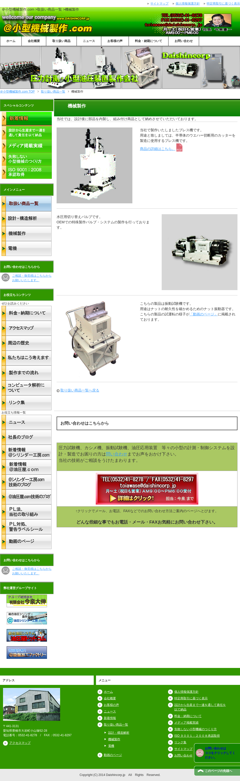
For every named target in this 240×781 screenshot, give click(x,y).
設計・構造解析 (118, 732)
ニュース (89, 41)
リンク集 (180, 742)
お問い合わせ (184, 41)
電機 (111, 746)
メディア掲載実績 (186, 722)
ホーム (10, 41)
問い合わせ (116, 454)
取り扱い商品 (61, 41)
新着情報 (110, 718)
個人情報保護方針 (186, 691)
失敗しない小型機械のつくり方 (195, 729)
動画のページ (113, 755)
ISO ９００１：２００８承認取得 (197, 735)
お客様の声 (115, 41)
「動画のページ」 (203, 314)
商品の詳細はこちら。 (161, 149)
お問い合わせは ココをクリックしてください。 (220, 753)
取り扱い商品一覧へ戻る (79, 390)
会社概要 (34, 41)
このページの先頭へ (218, 771)
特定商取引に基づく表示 (191, 698)
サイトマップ (183, 749)
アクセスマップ (20, 743)
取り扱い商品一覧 (116, 724)
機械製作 (114, 739)
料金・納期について (148, 41)
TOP (17, 91)
